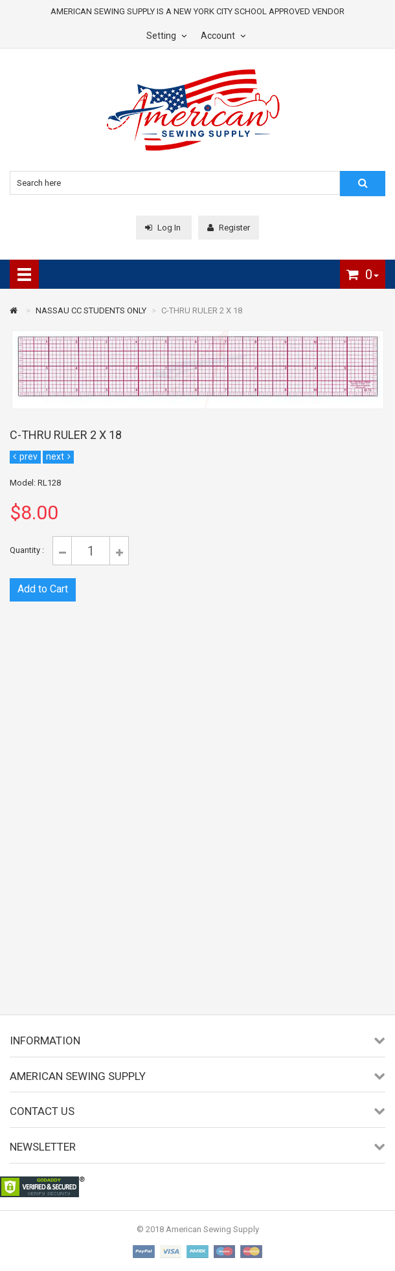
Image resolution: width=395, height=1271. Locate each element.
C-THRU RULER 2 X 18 (201, 310)
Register (228, 227)
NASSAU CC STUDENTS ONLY (91, 310)
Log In (164, 227)
